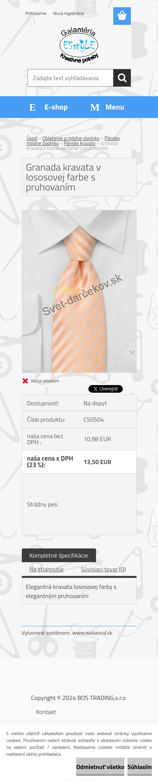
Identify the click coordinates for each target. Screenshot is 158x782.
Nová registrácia (68, 13)
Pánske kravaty (79, 143)
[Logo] (79, 45)
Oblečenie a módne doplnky (71, 138)
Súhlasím (139, 766)
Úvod (32, 138)
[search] (122, 78)
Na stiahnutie (46, 569)
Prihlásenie (36, 13)
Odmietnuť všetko (100, 766)
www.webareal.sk (92, 633)
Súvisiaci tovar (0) (103, 569)
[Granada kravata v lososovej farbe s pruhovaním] (79, 213)
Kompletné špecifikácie (58, 555)
